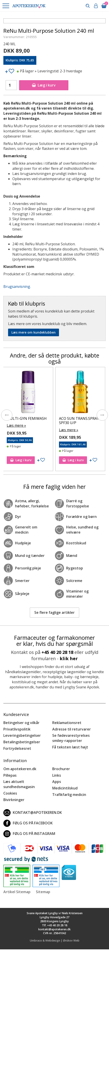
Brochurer (61, 768)
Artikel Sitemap (17, 891)
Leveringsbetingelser (22, 735)
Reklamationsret (66, 722)
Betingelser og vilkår (21, 722)
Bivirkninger (13, 799)
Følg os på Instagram (29, 833)
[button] (5, 5)
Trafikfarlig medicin (69, 794)
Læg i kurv (44, 85)
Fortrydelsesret (17, 748)
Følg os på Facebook (28, 823)
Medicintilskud (65, 788)
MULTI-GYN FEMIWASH (28, 418)
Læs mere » (17, 425)
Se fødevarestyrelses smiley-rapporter (71, 738)
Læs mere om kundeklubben (33, 332)
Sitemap (43, 891)
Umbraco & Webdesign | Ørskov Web (54, 940)
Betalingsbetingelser (21, 741)
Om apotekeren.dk (19, 768)
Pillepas (10, 775)
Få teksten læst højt (70, 747)
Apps (56, 781)
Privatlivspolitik (17, 729)
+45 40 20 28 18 (57, 652)
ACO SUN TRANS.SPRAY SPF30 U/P (80, 420)
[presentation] (6, 415)
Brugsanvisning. (17, 286)
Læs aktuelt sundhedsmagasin (19, 784)
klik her (69, 658)
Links (56, 775)
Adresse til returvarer (71, 729)
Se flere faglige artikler (54, 612)
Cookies (10, 793)
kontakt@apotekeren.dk (32, 812)
